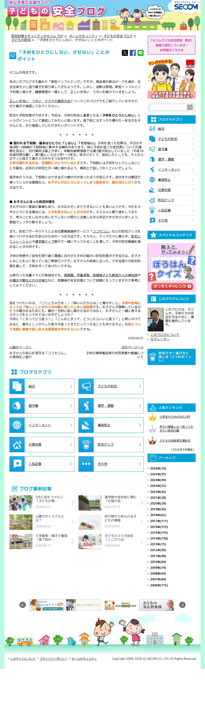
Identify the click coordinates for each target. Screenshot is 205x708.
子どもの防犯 (21, 40)
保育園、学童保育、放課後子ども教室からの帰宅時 (101, 275)
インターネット (40, 425)
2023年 (158, 521)
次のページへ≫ (132, 347)
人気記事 (35, 464)
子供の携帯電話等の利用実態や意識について (115, 355)
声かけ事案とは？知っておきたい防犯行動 (176, 464)
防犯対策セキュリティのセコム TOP (37, 36)
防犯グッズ (106, 444)
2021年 (158, 533)
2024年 (158, 515)
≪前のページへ (20, 347)
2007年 (158, 615)
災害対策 (35, 444)
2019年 (158, 545)
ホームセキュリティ (83, 36)
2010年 (158, 597)
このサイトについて (23, 694)
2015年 (159, 568)
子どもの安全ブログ (118, 36)
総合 (32, 386)
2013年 (158, 580)
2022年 (158, 527)
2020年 (158, 539)
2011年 (158, 592)
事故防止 (104, 425)
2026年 (158, 504)
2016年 (159, 562)
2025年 (158, 510)
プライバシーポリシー (54, 694)
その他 (102, 464)
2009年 (158, 603)
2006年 (159, 621)
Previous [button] (22, 640)
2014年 (159, 574)
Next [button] (182, 640)
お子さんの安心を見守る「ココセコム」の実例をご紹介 (38, 355)
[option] (47, 640)
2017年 (159, 557)
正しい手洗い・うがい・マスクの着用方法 (39, 101)
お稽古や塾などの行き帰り (28, 280)
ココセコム (101, 231)
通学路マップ (44, 241)
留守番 (33, 405)
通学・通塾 (106, 405)
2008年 (158, 609)
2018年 (158, 551)
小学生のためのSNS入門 (175, 452)
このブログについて (165, 370)
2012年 (158, 586)
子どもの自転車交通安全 (175, 476)
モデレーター (160, 375)
